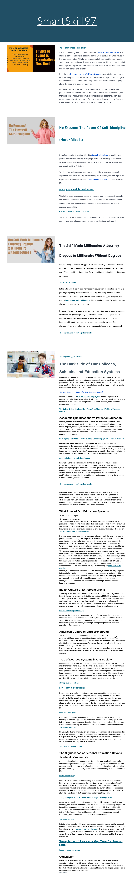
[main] (67, 21)
